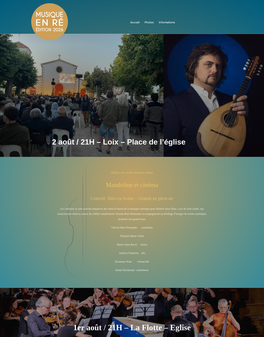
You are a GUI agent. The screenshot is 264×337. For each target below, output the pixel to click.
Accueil (135, 22)
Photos (149, 22)
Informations (167, 22)
